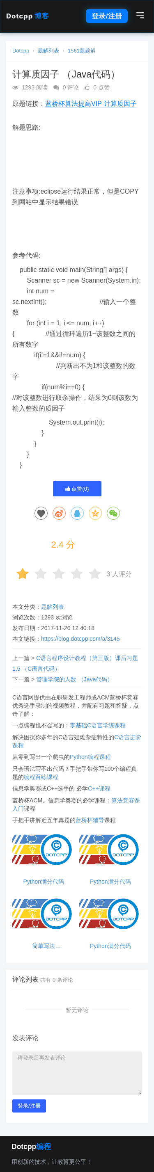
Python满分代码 (43, 882)
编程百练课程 (41, 777)
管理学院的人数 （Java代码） (74, 679)
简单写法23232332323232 (43, 946)
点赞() (77, 489)
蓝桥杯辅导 (90, 820)
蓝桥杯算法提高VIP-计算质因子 (91, 103)
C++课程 (99, 788)
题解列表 (48, 51)
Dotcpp (27, 16)
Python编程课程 (90, 757)
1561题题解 (82, 51)
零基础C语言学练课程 (98, 725)
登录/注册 (107, 16)
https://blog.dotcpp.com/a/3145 (80, 638)
